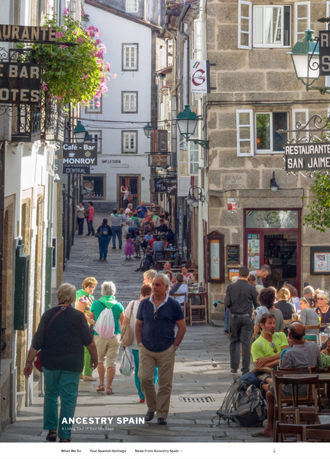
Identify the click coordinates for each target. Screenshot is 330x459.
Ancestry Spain (103, 421)
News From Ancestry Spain (159, 451)
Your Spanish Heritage (108, 451)
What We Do (71, 451)
